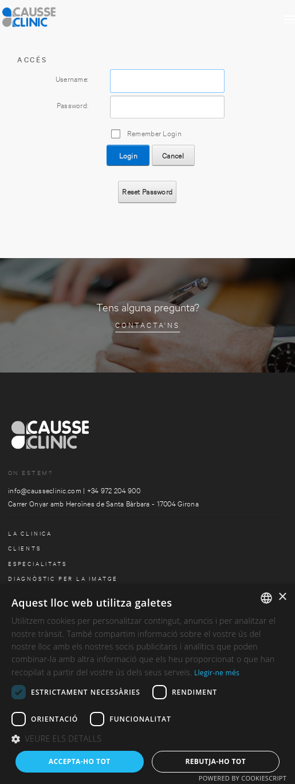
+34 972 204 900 (113, 490)
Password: (73, 105)
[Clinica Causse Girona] (57, 14)
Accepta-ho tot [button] (80, 761)
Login (128, 155)
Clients (24, 548)
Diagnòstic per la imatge (63, 578)
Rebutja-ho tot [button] (215, 761)
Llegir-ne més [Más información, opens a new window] (216, 673)
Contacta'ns (147, 324)
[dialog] (147, 684)
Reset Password (147, 191)
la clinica (30, 533)
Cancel (173, 155)
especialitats (37, 563)
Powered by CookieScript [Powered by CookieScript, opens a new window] (242, 778)
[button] (147, 739)
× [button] (282, 597)
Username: (72, 78)
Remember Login (154, 133)
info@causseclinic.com (44, 490)
